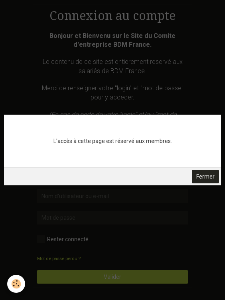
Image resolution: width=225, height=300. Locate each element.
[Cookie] (16, 284)
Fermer (205, 176)
